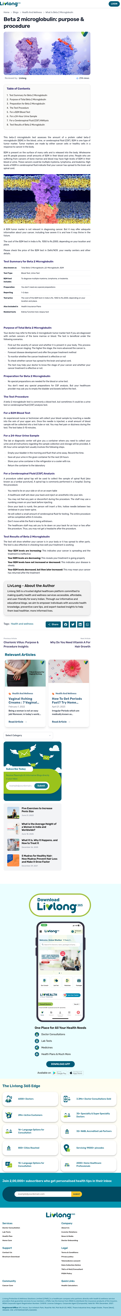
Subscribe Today (16, 769)
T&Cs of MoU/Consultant (72, 1269)
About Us (65, 1228)
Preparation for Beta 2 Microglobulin (27, 103)
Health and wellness (22, 623)
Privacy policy (67, 1257)
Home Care (7, 1240)
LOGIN (114, 4)
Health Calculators (69, 1285)
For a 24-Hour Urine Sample (23, 116)
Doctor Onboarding (69, 1240)
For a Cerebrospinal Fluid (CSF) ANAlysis (29, 120)
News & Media (67, 1236)
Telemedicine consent (70, 1261)
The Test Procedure (19, 108)
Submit (41, 786)
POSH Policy (66, 1273)
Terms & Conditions (69, 1252)
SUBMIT (74, 1194)
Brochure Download (11, 1257)
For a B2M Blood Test (20, 112)
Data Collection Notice (71, 1265)
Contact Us (7, 1252)
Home (6, 12)
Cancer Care (7, 1285)
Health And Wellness (32, 12)
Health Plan (7, 1236)
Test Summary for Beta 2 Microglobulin (28, 95)
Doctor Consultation (11, 1228)
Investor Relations (69, 1232)
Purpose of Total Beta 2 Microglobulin (28, 99)
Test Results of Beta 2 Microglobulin (27, 125)
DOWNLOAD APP (60, 1064)
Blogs (15, 12)
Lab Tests (6, 1232)
